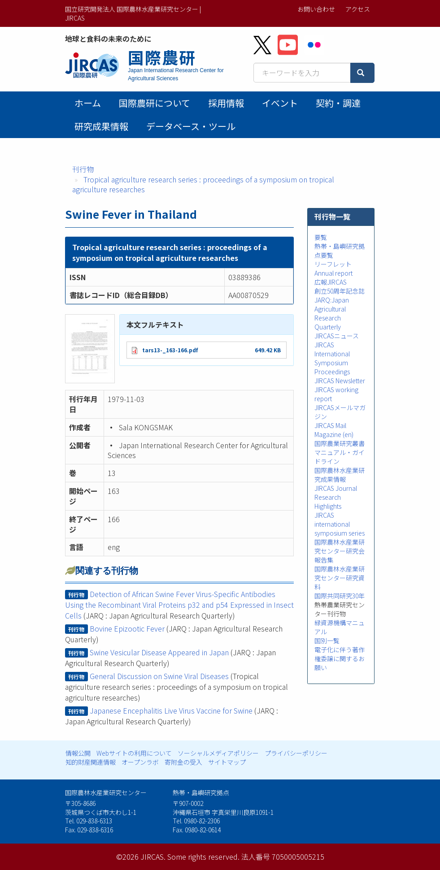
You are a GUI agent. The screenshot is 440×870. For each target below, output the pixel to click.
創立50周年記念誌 (339, 290)
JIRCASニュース (336, 335)
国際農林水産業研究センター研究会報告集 (339, 550)
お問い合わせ (316, 8)
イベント (280, 102)
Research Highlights (327, 502)
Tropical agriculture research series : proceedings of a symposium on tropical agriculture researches (203, 184)
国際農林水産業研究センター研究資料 (339, 577)
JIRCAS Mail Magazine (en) (333, 430)
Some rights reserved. (203, 856)
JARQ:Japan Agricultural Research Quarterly (331, 313)
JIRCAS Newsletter (339, 380)
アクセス (357, 8)
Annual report (333, 272)
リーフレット (333, 264)
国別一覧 (327, 640)
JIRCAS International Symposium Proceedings (332, 358)
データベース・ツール (190, 126)
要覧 (320, 237)
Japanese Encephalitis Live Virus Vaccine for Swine (171, 710)
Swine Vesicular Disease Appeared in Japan (159, 652)
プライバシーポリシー (296, 753)
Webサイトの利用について (134, 753)
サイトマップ (227, 761)
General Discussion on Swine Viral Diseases (159, 676)
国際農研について (154, 102)
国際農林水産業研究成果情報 (339, 475)
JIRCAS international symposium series (339, 524)
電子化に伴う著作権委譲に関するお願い (339, 658)
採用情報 (226, 102)
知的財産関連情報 (90, 761)
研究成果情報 (101, 126)
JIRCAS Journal (335, 488)
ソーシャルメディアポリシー (218, 753)
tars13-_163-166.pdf (170, 350)
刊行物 (83, 169)
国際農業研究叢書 (339, 443)
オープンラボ (140, 761)
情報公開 (78, 753)
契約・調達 (338, 102)
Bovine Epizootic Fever (127, 628)
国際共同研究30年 (339, 595)
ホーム (87, 102)
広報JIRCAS (330, 281)
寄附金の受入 (183, 761)
